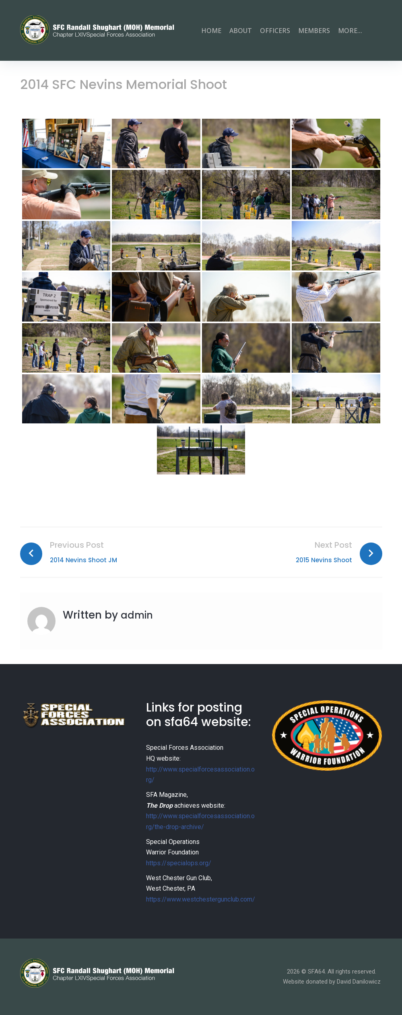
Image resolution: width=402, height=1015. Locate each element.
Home (211, 30)
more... (350, 30)
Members (314, 30)
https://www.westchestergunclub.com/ (200, 899)
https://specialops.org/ (178, 863)
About (240, 30)
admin (138, 615)
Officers (275, 30)
